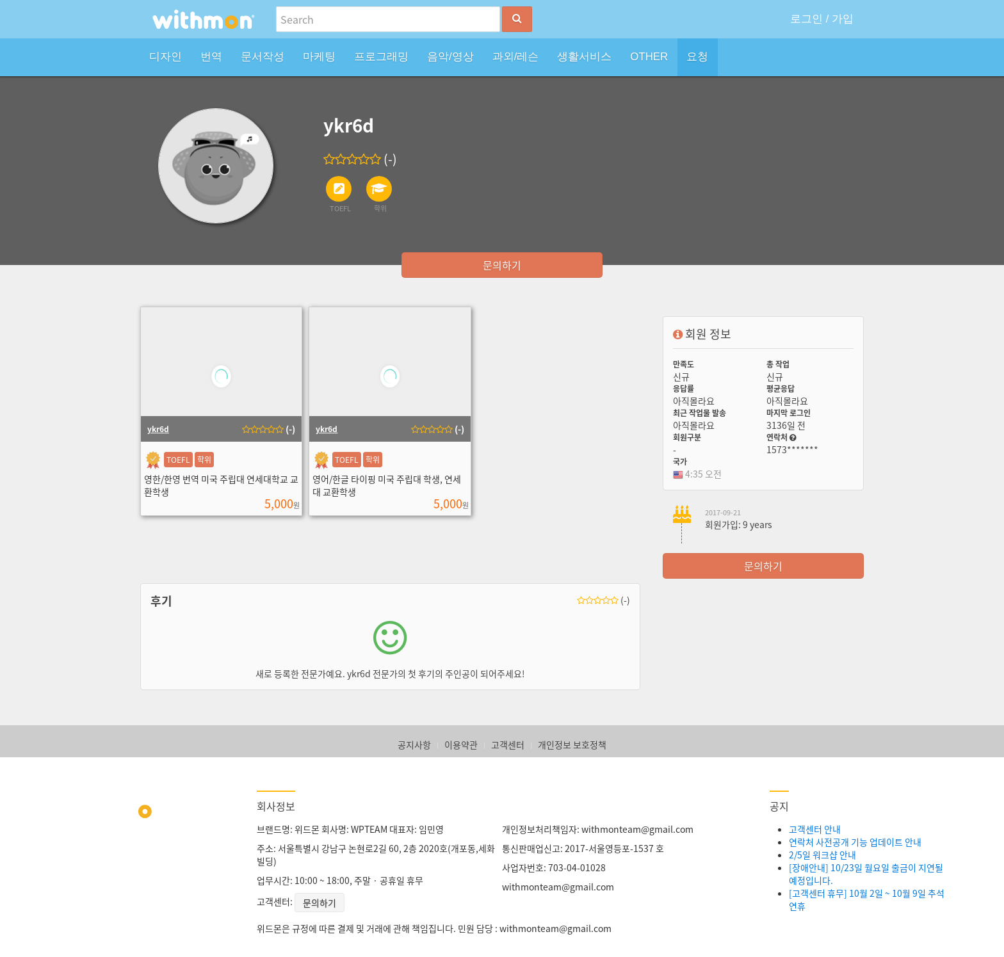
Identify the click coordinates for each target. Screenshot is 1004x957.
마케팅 (319, 57)
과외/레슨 (515, 57)
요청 (697, 57)
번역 (211, 57)
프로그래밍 (381, 57)
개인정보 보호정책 (572, 744)
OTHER (649, 57)
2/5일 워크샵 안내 (822, 854)
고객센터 (507, 744)
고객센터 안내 (815, 829)
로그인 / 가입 (822, 19)
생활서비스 (584, 57)
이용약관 (461, 744)
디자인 (165, 57)
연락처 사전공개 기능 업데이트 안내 (855, 841)
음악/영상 (450, 57)
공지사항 (414, 744)
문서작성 (262, 57)
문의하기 (502, 265)
